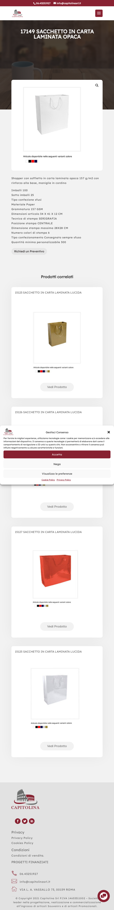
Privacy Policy (64, 479)
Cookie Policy (48, 479)
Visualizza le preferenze (57, 473)
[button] (108, 432)
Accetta (57, 454)
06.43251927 (29, 874)
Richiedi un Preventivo (29, 251)
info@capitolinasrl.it (35, 881)
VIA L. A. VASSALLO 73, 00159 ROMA (47, 889)
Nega (57, 464)
